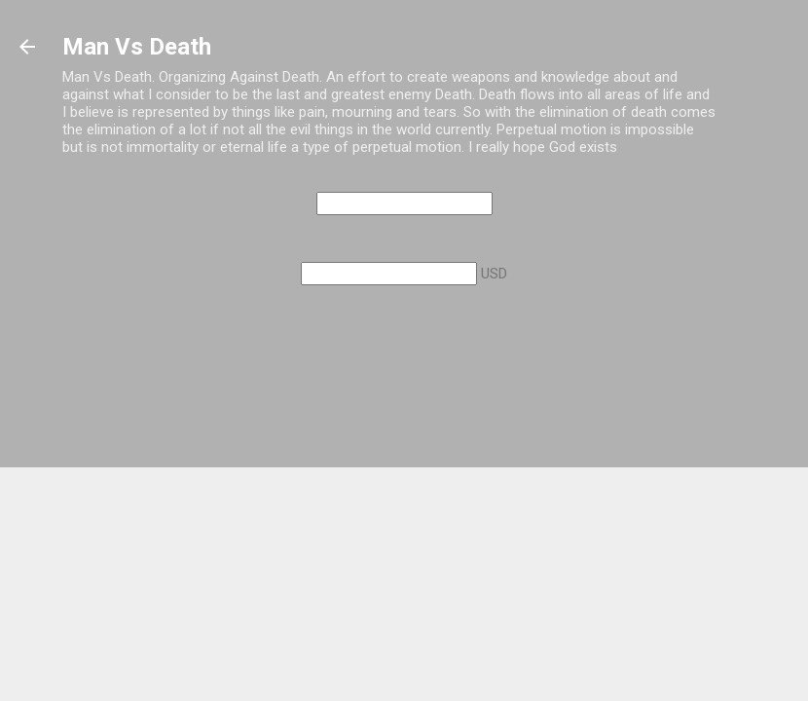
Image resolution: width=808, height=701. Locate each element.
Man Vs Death (136, 46)
